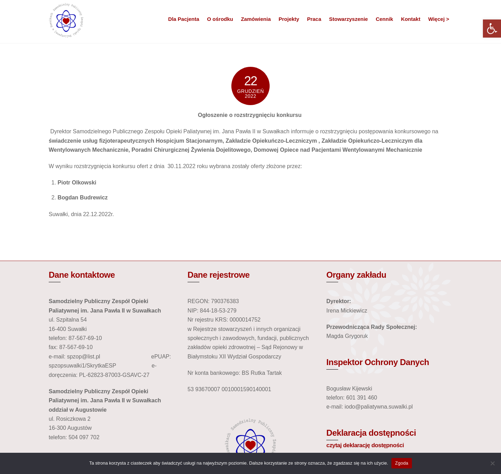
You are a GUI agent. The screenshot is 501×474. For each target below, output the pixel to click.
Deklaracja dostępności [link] (371, 432)
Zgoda (401, 463)
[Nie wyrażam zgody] (492, 463)
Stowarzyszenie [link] (348, 19)
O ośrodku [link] (220, 19)
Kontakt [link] (410, 19)
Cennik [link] (384, 19)
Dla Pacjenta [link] (183, 19)
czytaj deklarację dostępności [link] (365, 445)
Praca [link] (314, 19)
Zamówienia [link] (256, 19)
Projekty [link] (289, 19)
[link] (492, 28)
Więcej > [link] (438, 19)
